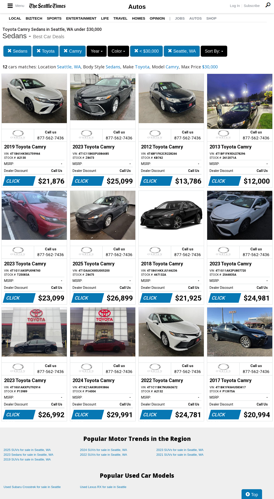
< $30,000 (146, 51)
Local (15, 18)
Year (96, 51)
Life (105, 18)
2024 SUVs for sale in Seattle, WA (103, 450)
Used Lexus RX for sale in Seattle (103, 487)
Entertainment (81, 18)
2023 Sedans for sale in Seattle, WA (28, 454)
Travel (120, 18)
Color (118, 51)
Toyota (46, 51)
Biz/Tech (34, 18)
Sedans (17, 51)
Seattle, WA (182, 51)
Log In (235, 6)
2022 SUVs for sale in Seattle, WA (103, 454)
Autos (137, 6)
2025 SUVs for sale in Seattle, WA (27, 450)
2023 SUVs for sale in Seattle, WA (180, 450)
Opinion (157, 18)
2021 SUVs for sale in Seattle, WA (180, 454)
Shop (211, 18)
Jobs (180, 18)
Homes (138, 18)
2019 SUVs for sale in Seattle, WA (27, 459)
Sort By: (214, 51)
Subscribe (252, 6)
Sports (54, 18)
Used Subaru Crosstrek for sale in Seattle (32, 487)
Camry (72, 51)
